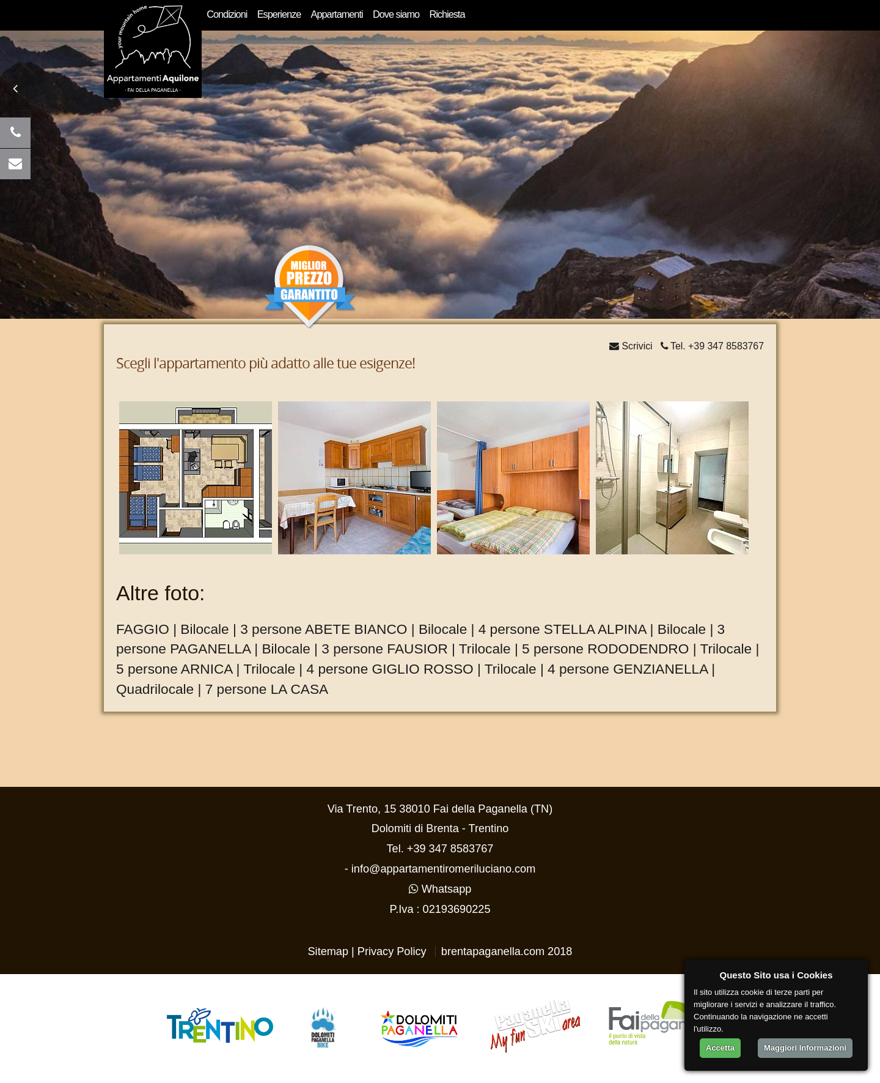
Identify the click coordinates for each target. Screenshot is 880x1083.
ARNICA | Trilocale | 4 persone (274, 669)
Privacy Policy (392, 951)
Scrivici (631, 346)
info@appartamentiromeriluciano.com (443, 869)
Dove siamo (396, 14)
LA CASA (299, 689)
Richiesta (446, 14)
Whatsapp (440, 889)
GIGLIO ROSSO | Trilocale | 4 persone (490, 669)
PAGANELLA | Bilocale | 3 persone (276, 649)
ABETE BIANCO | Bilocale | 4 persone (422, 629)
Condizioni (227, 14)
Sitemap (328, 951)
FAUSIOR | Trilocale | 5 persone (485, 649)
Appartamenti (337, 14)
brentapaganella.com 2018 (507, 951)
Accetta (720, 1047)
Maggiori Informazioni (805, 1047)
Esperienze (279, 14)
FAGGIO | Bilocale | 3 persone (209, 629)
